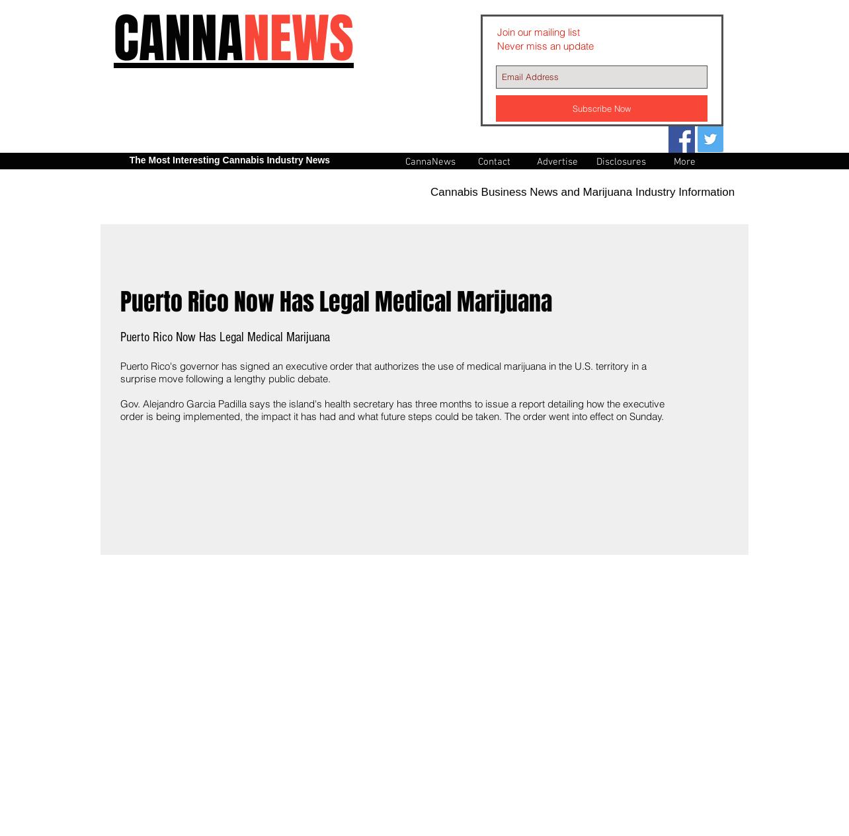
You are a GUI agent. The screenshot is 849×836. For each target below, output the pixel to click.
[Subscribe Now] (602, 108)
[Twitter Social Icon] (710, 139)
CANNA (234, 38)
